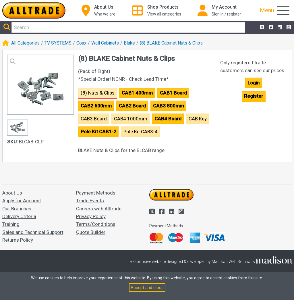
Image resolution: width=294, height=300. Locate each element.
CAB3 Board (94, 119)
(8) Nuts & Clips (98, 93)
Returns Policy (17, 240)
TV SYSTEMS (58, 43)
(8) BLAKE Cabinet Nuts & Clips (171, 43)
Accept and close (147, 287)
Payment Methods (95, 193)
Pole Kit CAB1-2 (98, 131)
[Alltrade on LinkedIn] (279, 27)
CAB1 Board (173, 93)
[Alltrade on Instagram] (288, 27)
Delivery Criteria (19, 216)
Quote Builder (90, 232)
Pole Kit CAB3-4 (140, 131)
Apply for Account (21, 200)
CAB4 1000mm (130, 119)
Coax (81, 43)
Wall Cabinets (105, 43)
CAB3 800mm (168, 106)
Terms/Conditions (95, 224)
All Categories (25, 43)
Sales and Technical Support (32, 232)
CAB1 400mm (137, 93)
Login (253, 83)
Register (253, 96)
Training (11, 224)
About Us (12, 193)
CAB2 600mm (96, 106)
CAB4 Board (167, 119)
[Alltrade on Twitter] (261, 27)
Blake (129, 43)
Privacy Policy (91, 216)
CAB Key (198, 119)
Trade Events (90, 200)
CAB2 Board (132, 106)
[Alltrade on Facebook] (270, 27)
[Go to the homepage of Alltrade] (33, 10)
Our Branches (16, 208)
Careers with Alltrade (98, 208)
